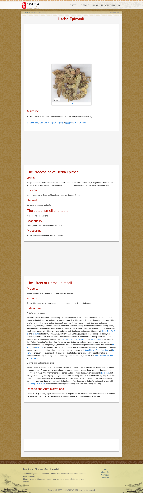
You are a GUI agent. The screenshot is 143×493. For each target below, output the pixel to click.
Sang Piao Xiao (102, 350)
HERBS (95, 5)
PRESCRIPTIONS (108, 5)
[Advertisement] (71, 44)
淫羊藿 (61, 123)
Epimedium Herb (79, 123)
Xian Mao (65, 339)
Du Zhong (31, 384)
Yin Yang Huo (32, 123)
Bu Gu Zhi (99, 356)
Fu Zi (38, 384)
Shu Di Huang (95, 339)
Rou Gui (35, 334)
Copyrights (105, 475)
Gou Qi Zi (82, 339)
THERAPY (85, 5)
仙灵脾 (53, 123)
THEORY (73, 5)
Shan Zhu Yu (90, 350)
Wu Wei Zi (34, 358)
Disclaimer (105, 478)
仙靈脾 (68, 123)
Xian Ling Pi (44, 123)
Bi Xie (43, 384)
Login (105, 469)
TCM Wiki (28, 13)
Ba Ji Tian (106, 331)
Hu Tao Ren (108, 356)
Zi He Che (39, 347)
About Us (105, 472)
